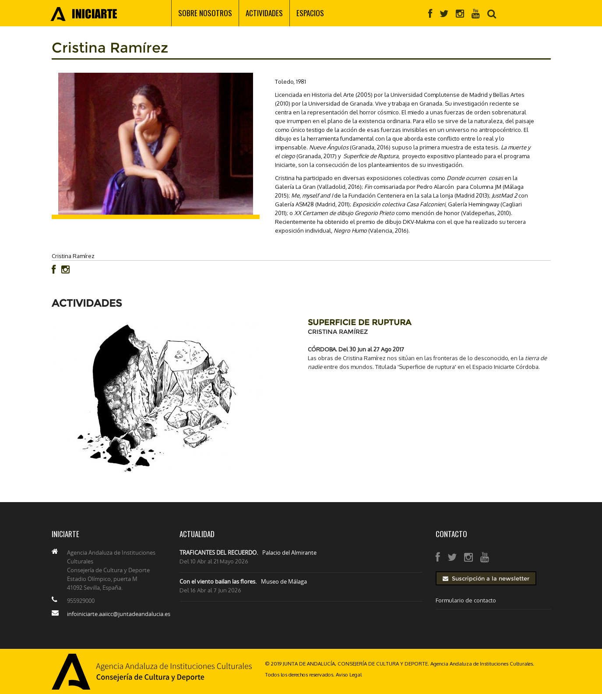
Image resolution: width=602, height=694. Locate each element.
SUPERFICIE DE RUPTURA (359, 322)
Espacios (310, 12)
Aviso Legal (349, 674)
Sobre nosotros (205, 12)
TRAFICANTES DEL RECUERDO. (219, 552)
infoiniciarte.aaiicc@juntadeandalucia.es (118, 614)
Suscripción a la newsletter (486, 578)
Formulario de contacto (466, 600)
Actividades (264, 12)
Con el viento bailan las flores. (218, 581)
